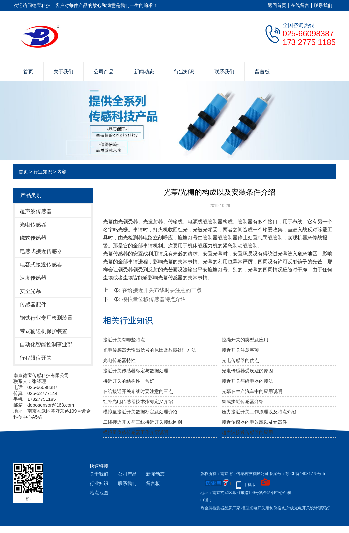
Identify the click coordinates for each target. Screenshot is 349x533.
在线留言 (300, 5)
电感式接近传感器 (41, 251)
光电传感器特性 (119, 360)
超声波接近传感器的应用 (247, 432)
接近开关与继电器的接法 (247, 381)
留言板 (262, 71)
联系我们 (323, 5)
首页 (28, 71)
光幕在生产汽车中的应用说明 (252, 391)
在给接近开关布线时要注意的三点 (162, 290)
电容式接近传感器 (41, 264)
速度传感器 (33, 278)
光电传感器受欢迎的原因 (247, 370)
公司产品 (104, 71)
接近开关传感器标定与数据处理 (135, 370)
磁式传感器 (33, 238)
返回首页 (277, 5)
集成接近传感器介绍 (243, 401)
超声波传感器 (36, 211)
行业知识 (184, 71)
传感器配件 (33, 304)
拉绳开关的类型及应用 (245, 339)
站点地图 (99, 492)
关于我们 (63, 71)
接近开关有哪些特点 (124, 339)
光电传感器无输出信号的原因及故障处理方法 (149, 350)
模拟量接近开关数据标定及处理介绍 (140, 411)
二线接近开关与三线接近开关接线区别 (142, 422)
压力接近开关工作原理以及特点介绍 (259, 411)
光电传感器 (33, 224)
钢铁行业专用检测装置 (46, 318)
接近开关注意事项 (240, 350)
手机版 (250, 484)
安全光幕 (30, 291)
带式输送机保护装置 (43, 331)
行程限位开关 (36, 358)
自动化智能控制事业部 (46, 344)
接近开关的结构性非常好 (128, 381)
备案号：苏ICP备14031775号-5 (297, 473)
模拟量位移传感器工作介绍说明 (135, 432)
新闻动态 (144, 71)
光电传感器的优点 (240, 360)
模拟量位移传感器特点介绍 (154, 299)
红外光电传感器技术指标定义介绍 (138, 401)
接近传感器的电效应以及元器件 (254, 422)
